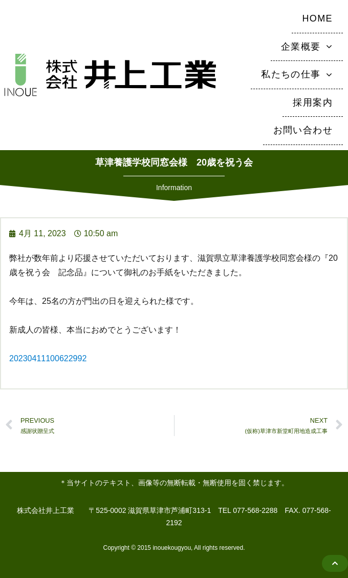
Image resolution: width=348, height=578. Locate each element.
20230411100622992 (47, 358)
